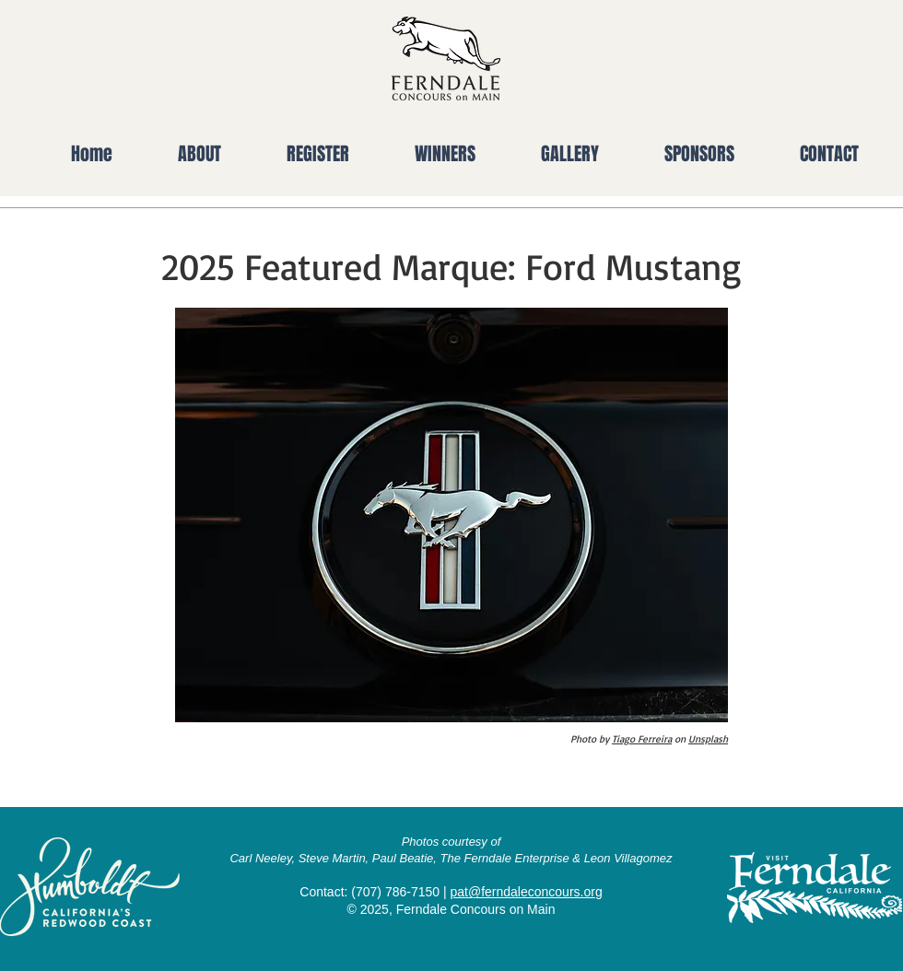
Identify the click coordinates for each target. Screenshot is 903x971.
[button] (180, 153)
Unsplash (708, 738)
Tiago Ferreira (642, 738)
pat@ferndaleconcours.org (526, 891)
